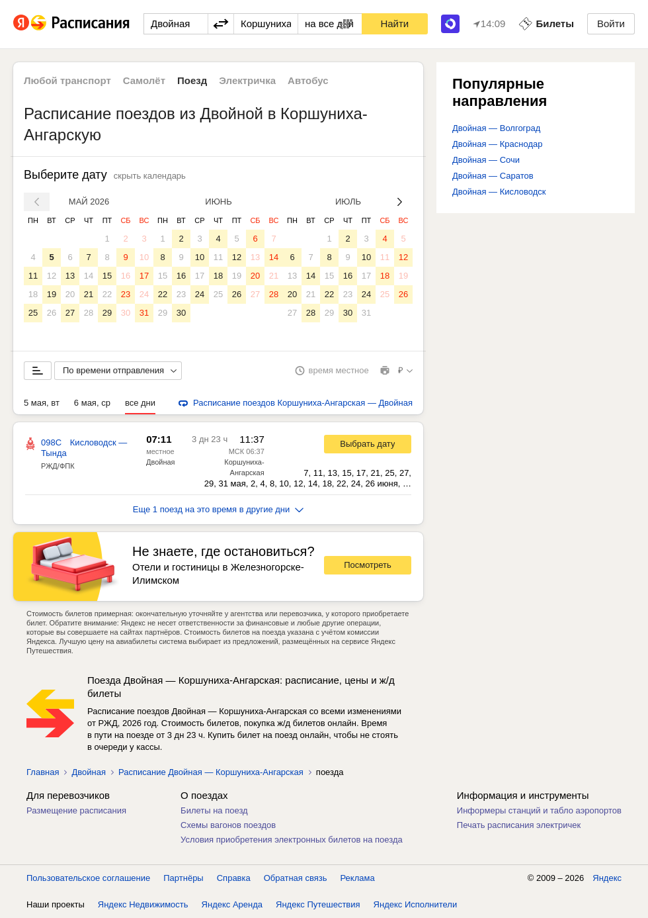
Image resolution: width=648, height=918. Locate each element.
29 (107, 313)
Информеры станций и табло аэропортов (539, 810)
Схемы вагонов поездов (228, 825)
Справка (234, 878)
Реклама (358, 878)
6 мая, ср (92, 403)
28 (88, 313)
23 (125, 294)
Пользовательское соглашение (88, 878)
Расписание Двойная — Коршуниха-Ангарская (211, 772)
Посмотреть (367, 565)
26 (51, 313)
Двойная (160, 462)
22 (107, 294)
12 (51, 276)
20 (70, 294)
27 (70, 313)
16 (125, 276)
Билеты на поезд (214, 810)
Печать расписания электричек (519, 825)
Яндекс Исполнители (416, 904)
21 (88, 294)
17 (144, 276)
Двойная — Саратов (493, 176)
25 (33, 313)
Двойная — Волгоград (496, 128)
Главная (42, 772)
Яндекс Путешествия (318, 904)
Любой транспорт (67, 80)
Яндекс (607, 878)
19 (51, 294)
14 (88, 276)
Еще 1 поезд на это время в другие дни (218, 509)
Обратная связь (295, 878)
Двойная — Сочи (486, 160)
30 (125, 313)
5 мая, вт (42, 403)
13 (70, 276)
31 (144, 313)
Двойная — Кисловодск (499, 192)
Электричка (247, 80)
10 (144, 257)
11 (33, 276)
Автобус (308, 80)
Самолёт (144, 80)
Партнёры (183, 878)
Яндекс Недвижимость (143, 904)
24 (144, 294)
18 (33, 294)
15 (107, 276)
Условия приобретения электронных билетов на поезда (292, 840)
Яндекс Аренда (232, 904)
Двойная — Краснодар (497, 144)
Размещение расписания (76, 810)
